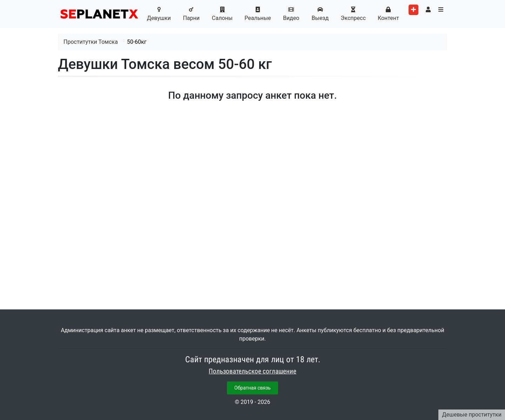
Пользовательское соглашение (252, 371)
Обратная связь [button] (252, 388)
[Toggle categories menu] (441, 10)
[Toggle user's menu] (428, 10)
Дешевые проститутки (471, 414)
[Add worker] (413, 10)
